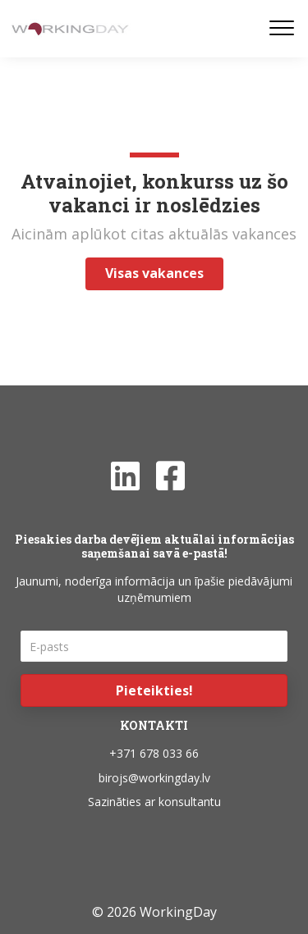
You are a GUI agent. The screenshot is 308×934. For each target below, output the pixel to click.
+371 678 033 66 (154, 753)
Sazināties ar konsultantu (154, 801)
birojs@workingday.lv (154, 778)
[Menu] (282, 29)
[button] (154, 690)
